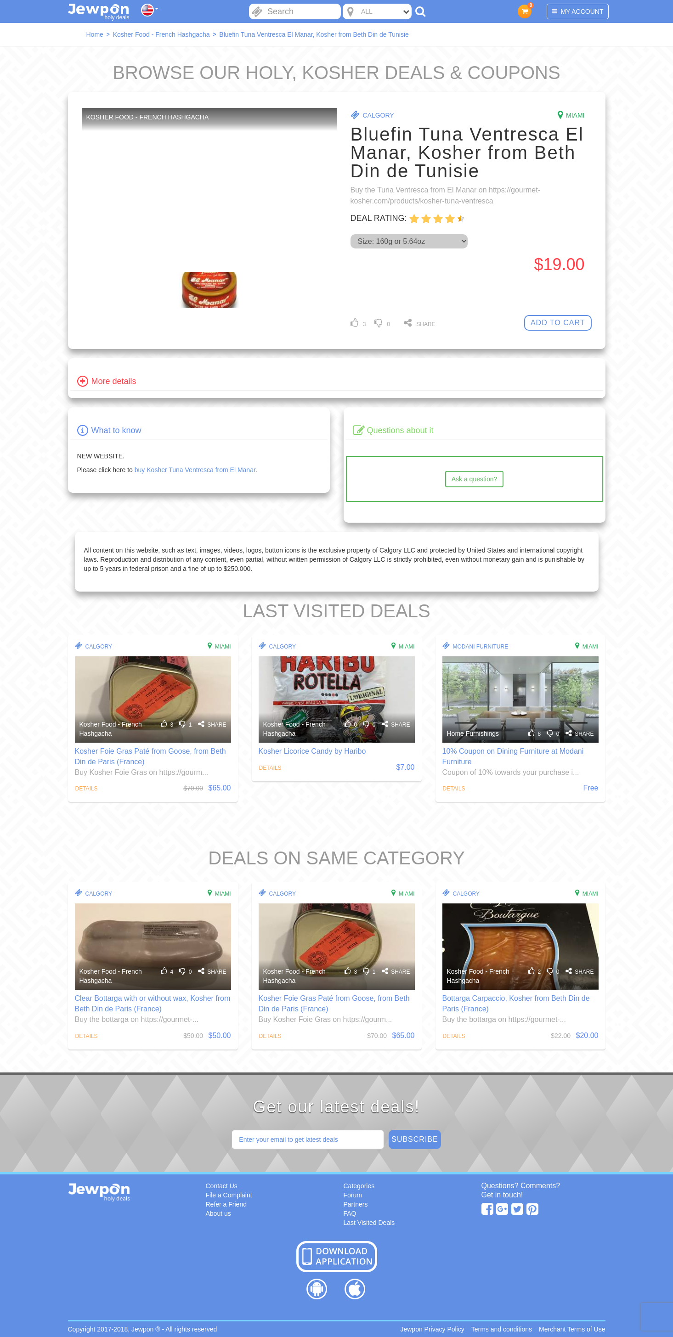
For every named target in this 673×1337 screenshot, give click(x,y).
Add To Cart (558, 323)
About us (218, 1213)
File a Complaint (229, 1195)
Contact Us (222, 1186)
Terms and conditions (501, 1329)
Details (86, 788)
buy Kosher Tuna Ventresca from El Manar (195, 470)
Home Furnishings (473, 733)
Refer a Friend (226, 1204)
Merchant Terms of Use (572, 1329)
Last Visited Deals (369, 1222)
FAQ (350, 1213)
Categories (359, 1186)
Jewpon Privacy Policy (432, 1329)
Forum (353, 1195)
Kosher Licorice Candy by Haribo (312, 751)
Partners (356, 1204)
